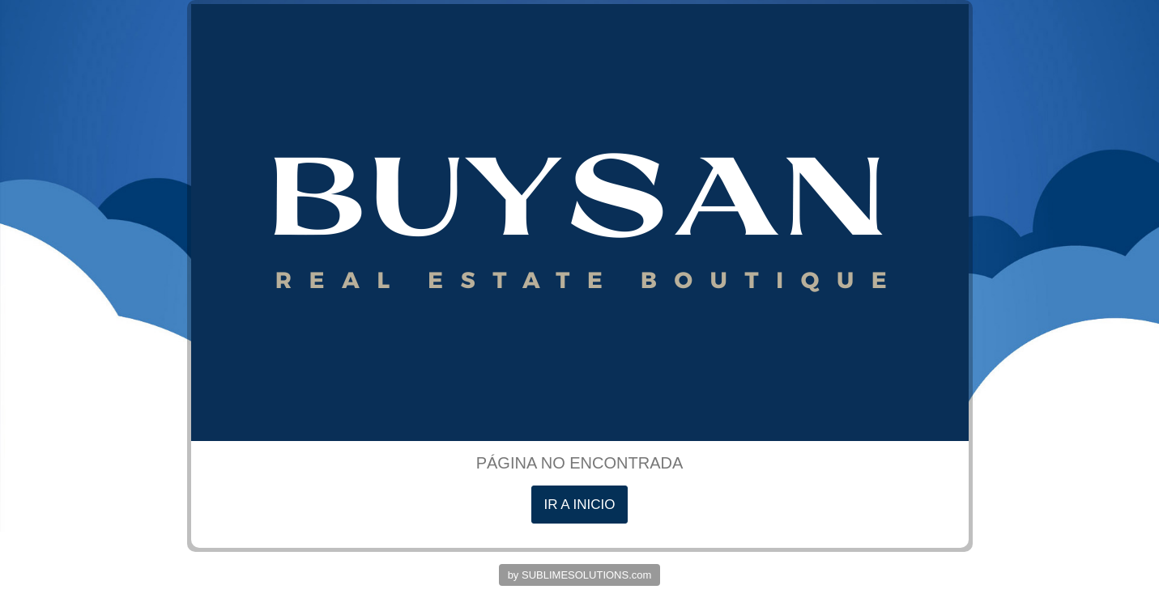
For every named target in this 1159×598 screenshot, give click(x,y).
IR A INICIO (580, 504)
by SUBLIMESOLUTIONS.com (580, 575)
